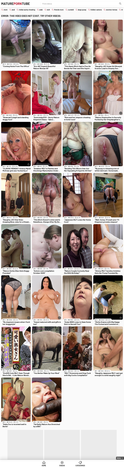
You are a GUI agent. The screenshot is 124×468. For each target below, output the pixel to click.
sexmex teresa (111, 10)
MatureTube (15, 4)
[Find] (120, 3)
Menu (119, 458)
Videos (62, 466)
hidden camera (96, 10)
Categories (80, 466)
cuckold (71, 10)
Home (44, 466)
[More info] (28, 62)
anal (13, 10)
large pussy (82, 10)
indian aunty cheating (27, 10)
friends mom (59, 10)
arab (41, 10)
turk (48, 10)
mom (5, 10)
